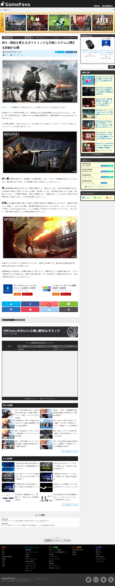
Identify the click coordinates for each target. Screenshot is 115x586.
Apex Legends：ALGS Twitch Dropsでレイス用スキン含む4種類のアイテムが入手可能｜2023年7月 (104, 137)
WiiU (3, 566)
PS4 (14, 55)
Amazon (17, 294)
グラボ (70, 346)
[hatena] (11, 309)
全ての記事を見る (97, 154)
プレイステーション (31, 552)
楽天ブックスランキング (47, 398)
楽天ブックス (27, 294)
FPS (21, 55)
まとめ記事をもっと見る (69, 505)
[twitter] (11, 303)
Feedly (98, 197)
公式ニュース (7, 107)
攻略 (110, 165)
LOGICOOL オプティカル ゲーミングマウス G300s (89, 51)
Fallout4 (51, 563)
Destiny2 (51, 554)
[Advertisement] (97, 237)
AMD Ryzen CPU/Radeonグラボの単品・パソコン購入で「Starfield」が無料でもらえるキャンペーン (104, 125)
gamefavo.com (13, 581)
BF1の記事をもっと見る (69, 451)
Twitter (86, 197)
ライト (57, 540)
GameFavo (8, 578)
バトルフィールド (30, 563)
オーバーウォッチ (30, 559)
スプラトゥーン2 (30, 566)
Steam (27, 556)
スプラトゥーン (54, 556)
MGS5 (51, 561)
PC (18, 55)
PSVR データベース (55, 568)
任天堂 (27, 554)
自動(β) (48, 540)
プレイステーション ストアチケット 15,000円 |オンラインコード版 (106, 52)
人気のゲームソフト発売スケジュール (98, 187)
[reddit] (49, 309)
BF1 (6, 55)
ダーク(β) (67, 540)
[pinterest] (49, 304)
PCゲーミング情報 (54, 550)
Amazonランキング (31, 398)
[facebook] (30, 303)
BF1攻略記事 (20, 320)
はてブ (69, 52)
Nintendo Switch (7, 556)
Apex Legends (29, 561)
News (97, 6)
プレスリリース (100, 559)
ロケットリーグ (30, 568)
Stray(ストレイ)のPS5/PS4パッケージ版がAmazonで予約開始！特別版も (104, 146)
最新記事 (28, 550)
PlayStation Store (77, 550)
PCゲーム (28, 570)
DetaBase (107, 6)
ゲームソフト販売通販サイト (58, 552)
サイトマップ (100, 561)
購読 (108, 197)
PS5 (24, 346)
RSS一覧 (98, 552)
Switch (55, 346)
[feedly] (68, 303)
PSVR (4, 559)
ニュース (103, 165)
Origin (74, 554)
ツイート (60, 52)
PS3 (3, 561)
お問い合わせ (100, 556)
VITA (3, 563)
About (97, 550)
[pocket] (30, 309)
